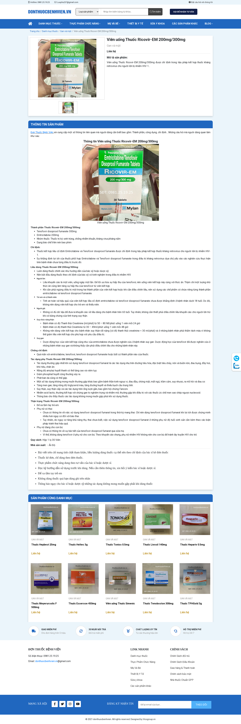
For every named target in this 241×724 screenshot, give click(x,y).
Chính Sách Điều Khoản (182, 661)
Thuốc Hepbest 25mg (43, 544)
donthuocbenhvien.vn (46, 661)
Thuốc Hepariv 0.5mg (192, 544)
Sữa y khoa (157, 23)
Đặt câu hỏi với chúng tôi (201, 2)
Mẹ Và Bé (113, 23)
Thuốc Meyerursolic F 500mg (44, 605)
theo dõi (201, 704)
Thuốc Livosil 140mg (155, 544)
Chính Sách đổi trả (180, 655)
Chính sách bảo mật (180, 673)
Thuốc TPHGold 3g (191, 603)
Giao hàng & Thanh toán (182, 667)
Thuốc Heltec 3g (78, 544)
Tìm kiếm (155, 11)
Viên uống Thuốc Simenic (120, 603)
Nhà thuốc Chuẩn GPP (182, 679)
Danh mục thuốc (50, 23)
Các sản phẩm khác (185, 23)
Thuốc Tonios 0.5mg (117, 544)
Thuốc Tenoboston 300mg (158, 603)
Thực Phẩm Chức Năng (84, 23)
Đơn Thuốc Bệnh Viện (42, 132)
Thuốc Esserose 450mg (82, 603)
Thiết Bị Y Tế (135, 23)
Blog (208, 23)
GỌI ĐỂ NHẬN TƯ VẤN (183, 12)
